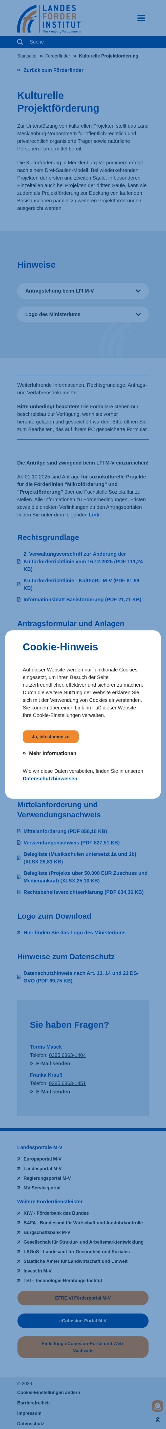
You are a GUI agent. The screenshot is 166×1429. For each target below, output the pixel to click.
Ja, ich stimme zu (51, 736)
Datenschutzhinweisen (50, 778)
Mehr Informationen (52, 753)
